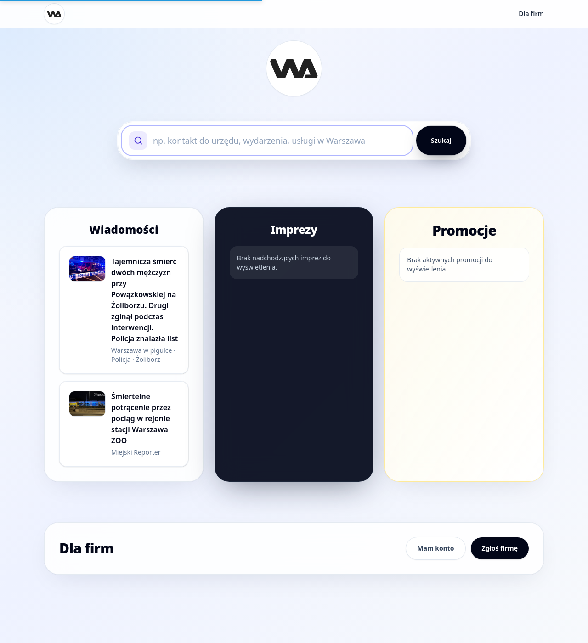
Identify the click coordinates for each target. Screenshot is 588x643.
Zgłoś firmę (500, 548)
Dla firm (531, 13)
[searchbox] (279, 140)
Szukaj (441, 140)
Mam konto (435, 548)
